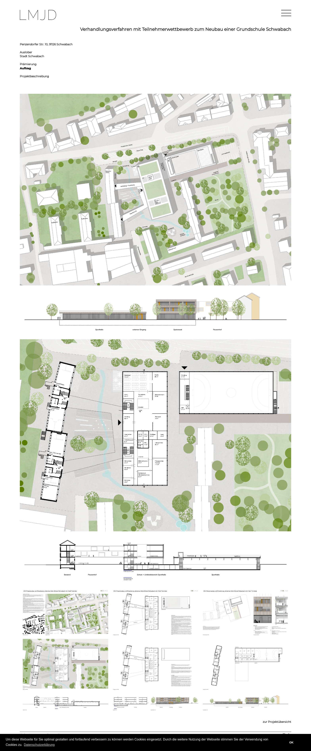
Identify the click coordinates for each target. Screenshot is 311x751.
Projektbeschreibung (34, 76)
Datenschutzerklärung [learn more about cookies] (39, 744)
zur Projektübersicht (277, 722)
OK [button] (291, 742)
